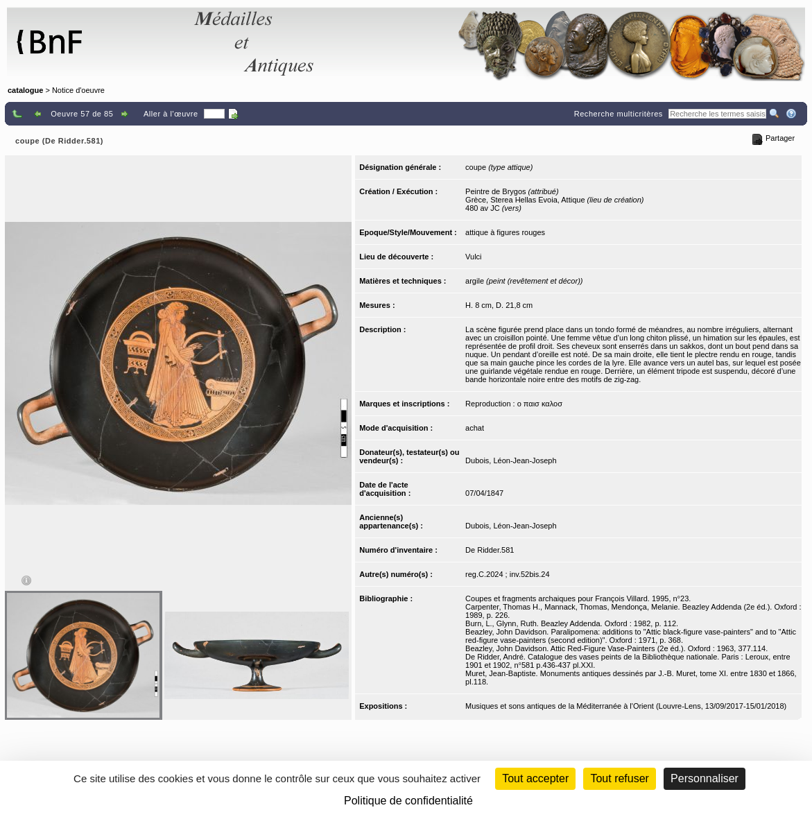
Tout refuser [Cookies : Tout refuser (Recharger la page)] (619, 778)
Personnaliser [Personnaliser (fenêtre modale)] (704, 778)
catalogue (25, 90)
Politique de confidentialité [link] (408, 801)
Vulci (473, 256)
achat (474, 428)
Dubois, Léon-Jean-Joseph (510, 460)
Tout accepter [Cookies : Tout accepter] (535, 778)
